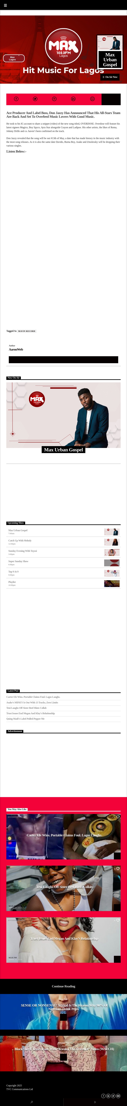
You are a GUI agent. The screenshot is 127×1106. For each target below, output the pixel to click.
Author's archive (63, 359)
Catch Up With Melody (19, 540)
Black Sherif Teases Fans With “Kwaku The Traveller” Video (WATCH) (64, 1049)
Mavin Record (26, 331)
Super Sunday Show (18, 561)
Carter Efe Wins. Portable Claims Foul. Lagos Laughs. (33, 697)
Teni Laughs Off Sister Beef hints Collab (26, 708)
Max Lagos (14, 58)
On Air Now (109, 77)
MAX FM (13, 854)
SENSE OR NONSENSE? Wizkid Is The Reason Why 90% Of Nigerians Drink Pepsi (64, 1007)
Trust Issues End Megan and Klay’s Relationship (30, 713)
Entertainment (17, 817)
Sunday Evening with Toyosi (22, 551)
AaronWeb (16, 349)
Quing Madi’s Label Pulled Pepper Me (25, 718)
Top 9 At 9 (13, 571)
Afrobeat (13, 868)
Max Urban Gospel (17, 530)
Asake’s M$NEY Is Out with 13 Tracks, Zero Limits (32, 702)
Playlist (12, 582)
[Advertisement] (63, 492)
